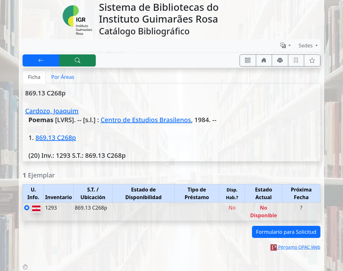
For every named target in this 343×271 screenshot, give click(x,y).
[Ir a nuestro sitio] (264, 60)
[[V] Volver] (41, 60)
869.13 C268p (55, 137)
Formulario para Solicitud (286, 231)
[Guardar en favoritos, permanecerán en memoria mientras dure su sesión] (296, 60)
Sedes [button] (306, 45)
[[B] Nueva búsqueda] (77, 60)
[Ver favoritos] (312, 60)
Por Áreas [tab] (62, 76)
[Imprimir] (280, 60)
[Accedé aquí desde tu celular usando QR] (248, 60)
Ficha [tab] (34, 76)
